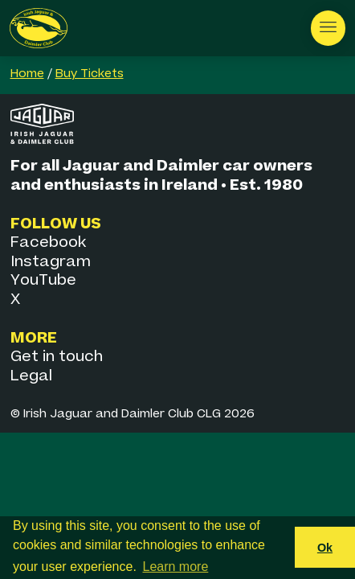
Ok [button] (325, 547)
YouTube (43, 280)
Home (27, 74)
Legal (31, 376)
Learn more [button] (176, 566)
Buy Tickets (89, 74)
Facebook (48, 242)
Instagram (50, 262)
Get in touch (56, 357)
